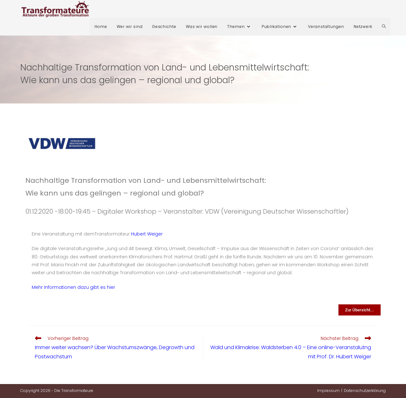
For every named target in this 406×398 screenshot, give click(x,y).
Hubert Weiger (147, 234)
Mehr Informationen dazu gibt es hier (73, 287)
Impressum (328, 390)
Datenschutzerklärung (365, 390)
